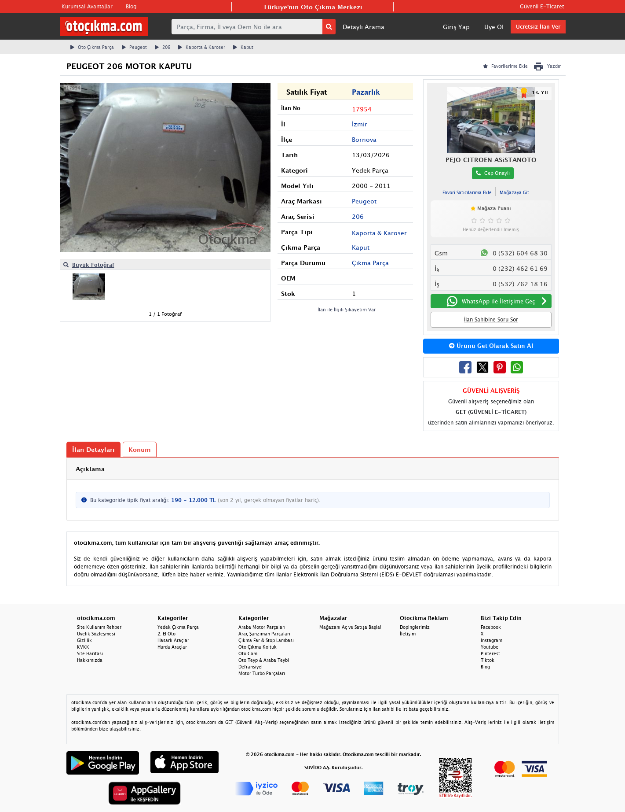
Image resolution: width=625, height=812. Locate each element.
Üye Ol (494, 26)
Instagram (491, 640)
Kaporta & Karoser (201, 47)
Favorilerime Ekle (505, 66)
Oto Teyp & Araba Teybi (263, 660)
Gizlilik (84, 640)
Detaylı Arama (363, 26)
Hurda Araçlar (172, 647)
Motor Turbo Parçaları (261, 673)
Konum (139, 449)
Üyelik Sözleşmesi (96, 633)
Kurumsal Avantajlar (87, 6)
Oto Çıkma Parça (92, 47)
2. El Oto (166, 633)
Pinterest (490, 653)
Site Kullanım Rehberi (100, 627)
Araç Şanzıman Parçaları (264, 633)
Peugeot (134, 47)
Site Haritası (90, 653)
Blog (131, 6)
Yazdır (547, 66)
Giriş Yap (456, 26)
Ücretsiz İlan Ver (538, 26)
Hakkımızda (89, 660)
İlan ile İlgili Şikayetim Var (347, 309)
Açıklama (90, 468)
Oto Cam (247, 653)
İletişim (408, 633)
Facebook (491, 627)
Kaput (243, 47)
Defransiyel (250, 666)
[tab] (313, 469)
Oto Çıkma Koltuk (257, 647)
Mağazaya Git (514, 192)
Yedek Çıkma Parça (178, 627)
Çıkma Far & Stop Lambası (266, 640)
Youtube (489, 647)
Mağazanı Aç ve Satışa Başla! (350, 627)
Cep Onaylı (493, 173)
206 (162, 47)
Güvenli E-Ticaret (542, 6)
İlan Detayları (93, 449)
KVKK (83, 647)
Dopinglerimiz (415, 627)
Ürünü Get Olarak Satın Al (491, 345)
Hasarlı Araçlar (173, 640)
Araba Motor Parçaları (261, 627)
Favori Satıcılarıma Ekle (467, 192)
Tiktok (487, 660)
